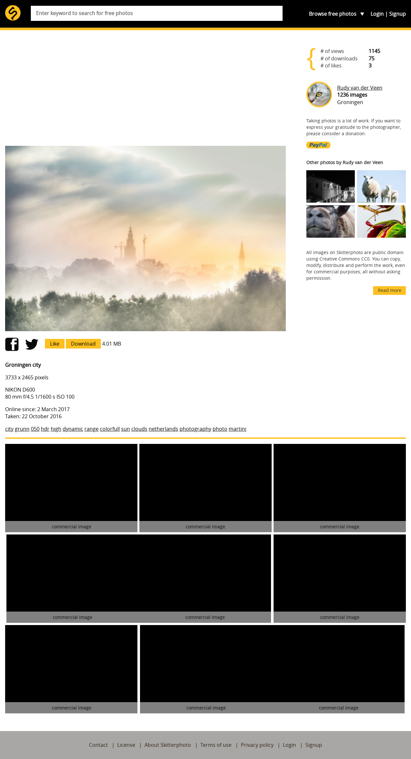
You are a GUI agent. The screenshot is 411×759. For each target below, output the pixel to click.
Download (83, 343)
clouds (139, 428)
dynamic (73, 428)
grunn (22, 428)
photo (220, 428)
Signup (397, 13)
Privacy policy (257, 744)
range (91, 428)
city (9, 428)
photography (195, 428)
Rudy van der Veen (359, 87)
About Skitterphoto (167, 744)
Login (377, 13)
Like (54, 343)
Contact (98, 744)
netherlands (163, 428)
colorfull (110, 428)
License (126, 744)
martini (237, 428)
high (56, 428)
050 (35, 428)
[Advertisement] (145, 91)
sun (125, 428)
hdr (45, 428)
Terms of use (216, 744)
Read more (389, 290)
